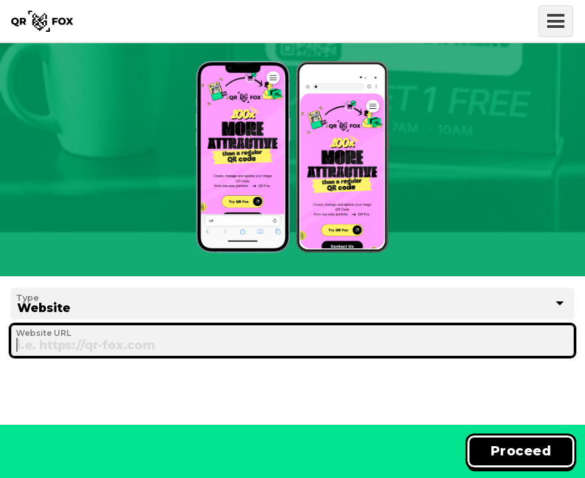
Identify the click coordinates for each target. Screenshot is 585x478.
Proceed (521, 451)
